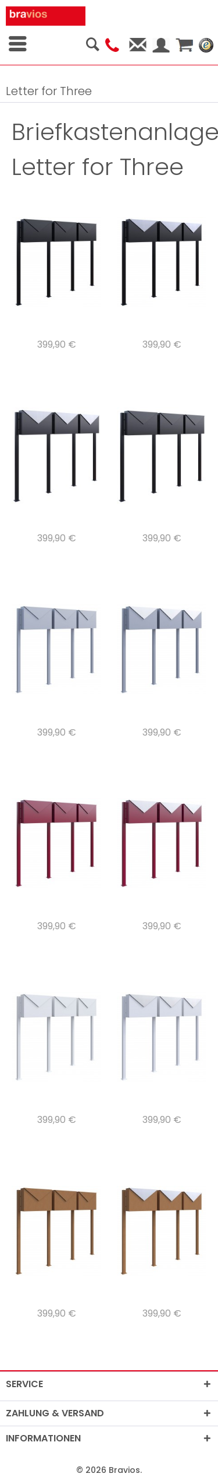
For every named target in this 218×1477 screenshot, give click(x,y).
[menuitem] (89, 41)
